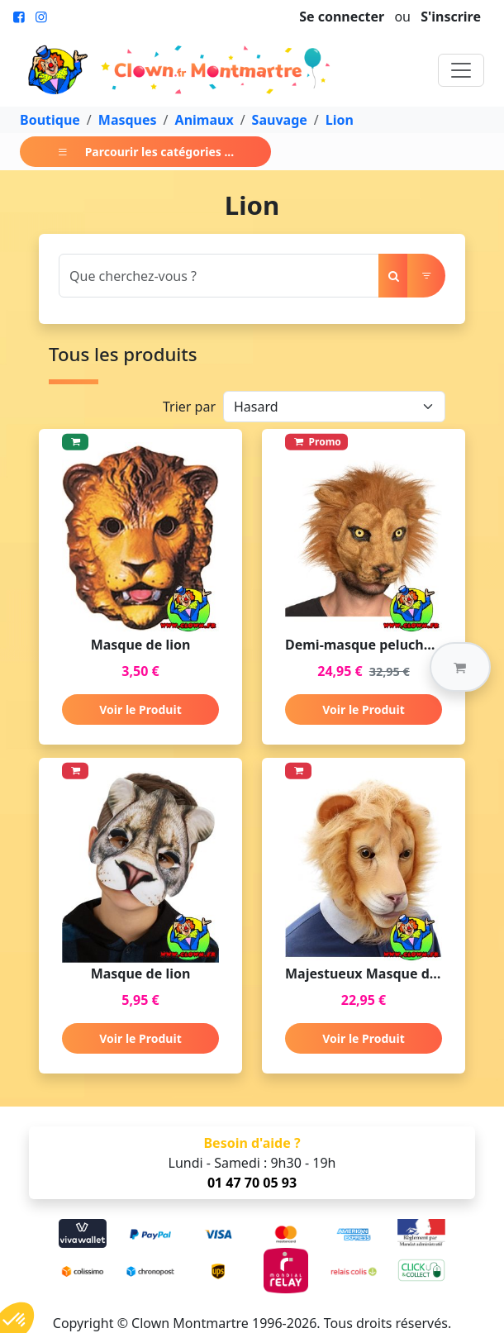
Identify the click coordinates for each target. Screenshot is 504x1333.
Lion (340, 120)
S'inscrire (451, 16)
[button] (460, 667)
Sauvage (279, 120)
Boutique (50, 120)
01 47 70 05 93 (252, 1183)
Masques (127, 120)
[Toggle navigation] (461, 70)
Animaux (204, 120)
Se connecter (341, 16)
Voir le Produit (140, 709)
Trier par (189, 407)
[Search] (219, 276)
